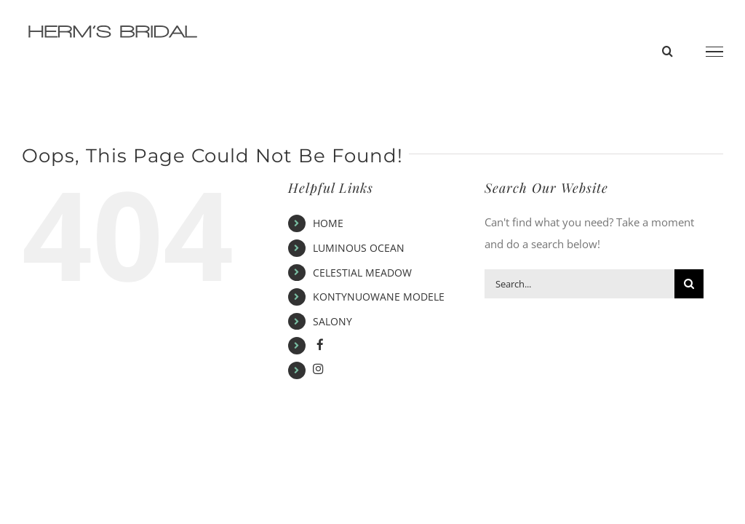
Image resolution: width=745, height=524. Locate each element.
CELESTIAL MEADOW (362, 272)
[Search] (689, 283)
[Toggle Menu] (715, 52)
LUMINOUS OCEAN (359, 248)
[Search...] (579, 283)
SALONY (332, 321)
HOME (328, 223)
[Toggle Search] (667, 51)
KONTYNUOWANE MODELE (379, 296)
